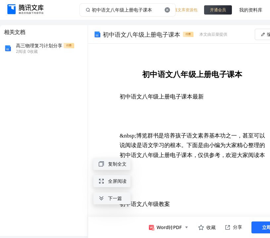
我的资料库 (250, 10)
